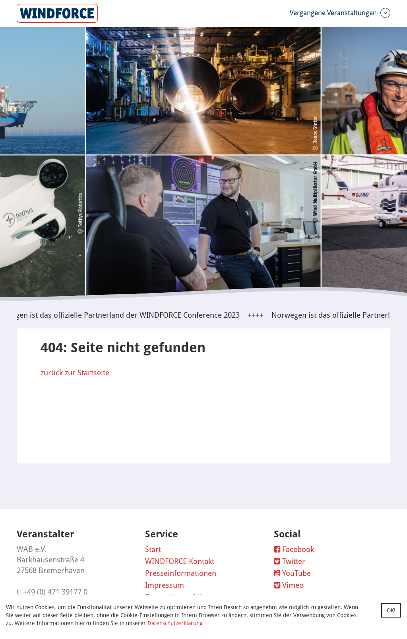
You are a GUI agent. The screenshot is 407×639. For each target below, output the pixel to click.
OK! (391, 610)
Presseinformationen (180, 573)
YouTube (292, 573)
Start (153, 549)
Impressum (164, 585)
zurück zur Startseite (75, 372)
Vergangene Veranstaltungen (340, 13)
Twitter (289, 561)
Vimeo (289, 585)
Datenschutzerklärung (174, 623)
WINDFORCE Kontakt (179, 561)
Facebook (294, 549)
